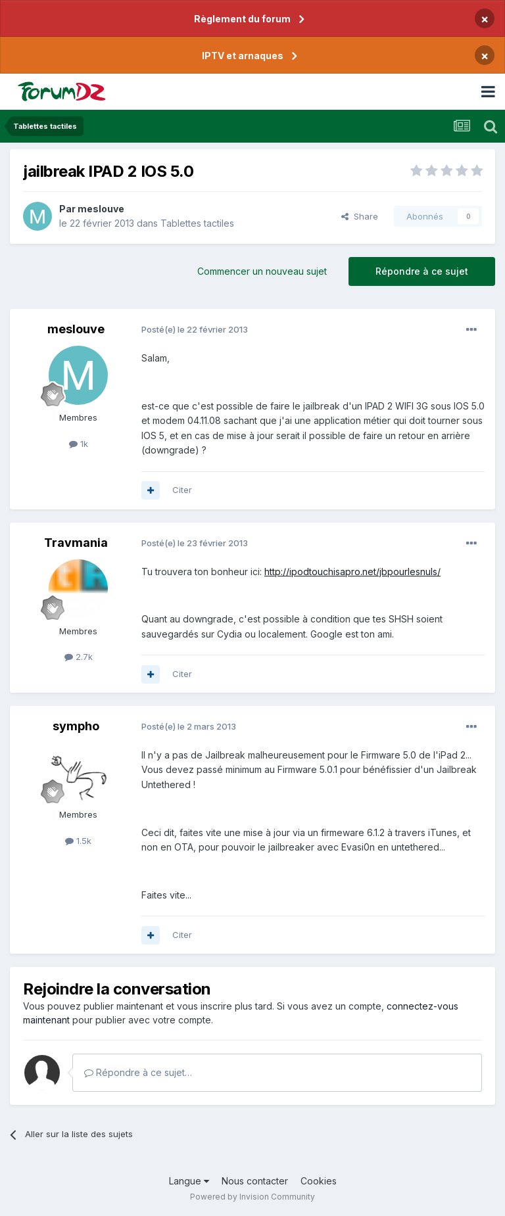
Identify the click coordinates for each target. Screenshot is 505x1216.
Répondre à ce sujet (421, 271)
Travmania (76, 543)
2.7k (78, 656)
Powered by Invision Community (252, 1197)
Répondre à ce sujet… (138, 1072)
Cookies (319, 1180)
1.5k (78, 840)
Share (359, 216)
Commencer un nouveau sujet (262, 271)
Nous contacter (255, 1180)
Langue (189, 1180)
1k (78, 443)
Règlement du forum (242, 18)
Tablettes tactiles (197, 223)
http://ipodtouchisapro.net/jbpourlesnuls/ (352, 571)
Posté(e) (194, 329)
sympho (76, 726)
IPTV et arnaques (242, 55)
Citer (182, 489)
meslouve (101, 208)
